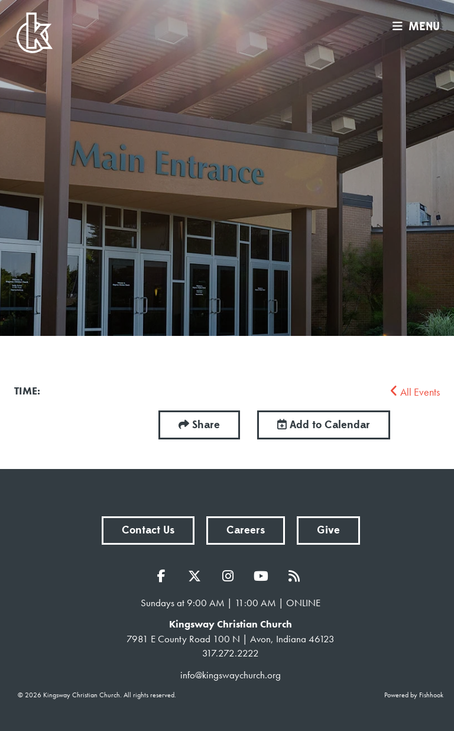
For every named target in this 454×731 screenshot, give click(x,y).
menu (413, 27)
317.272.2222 (230, 652)
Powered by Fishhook (413, 695)
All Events (415, 392)
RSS (296, 576)
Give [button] (328, 530)
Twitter (197, 576)
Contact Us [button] (148, 530)
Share (206, 425)
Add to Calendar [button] (323, 425)
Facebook (164, 576)
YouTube (263, 576)
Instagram (230, 576)
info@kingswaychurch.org (230, 674)
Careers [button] (245, 530)
